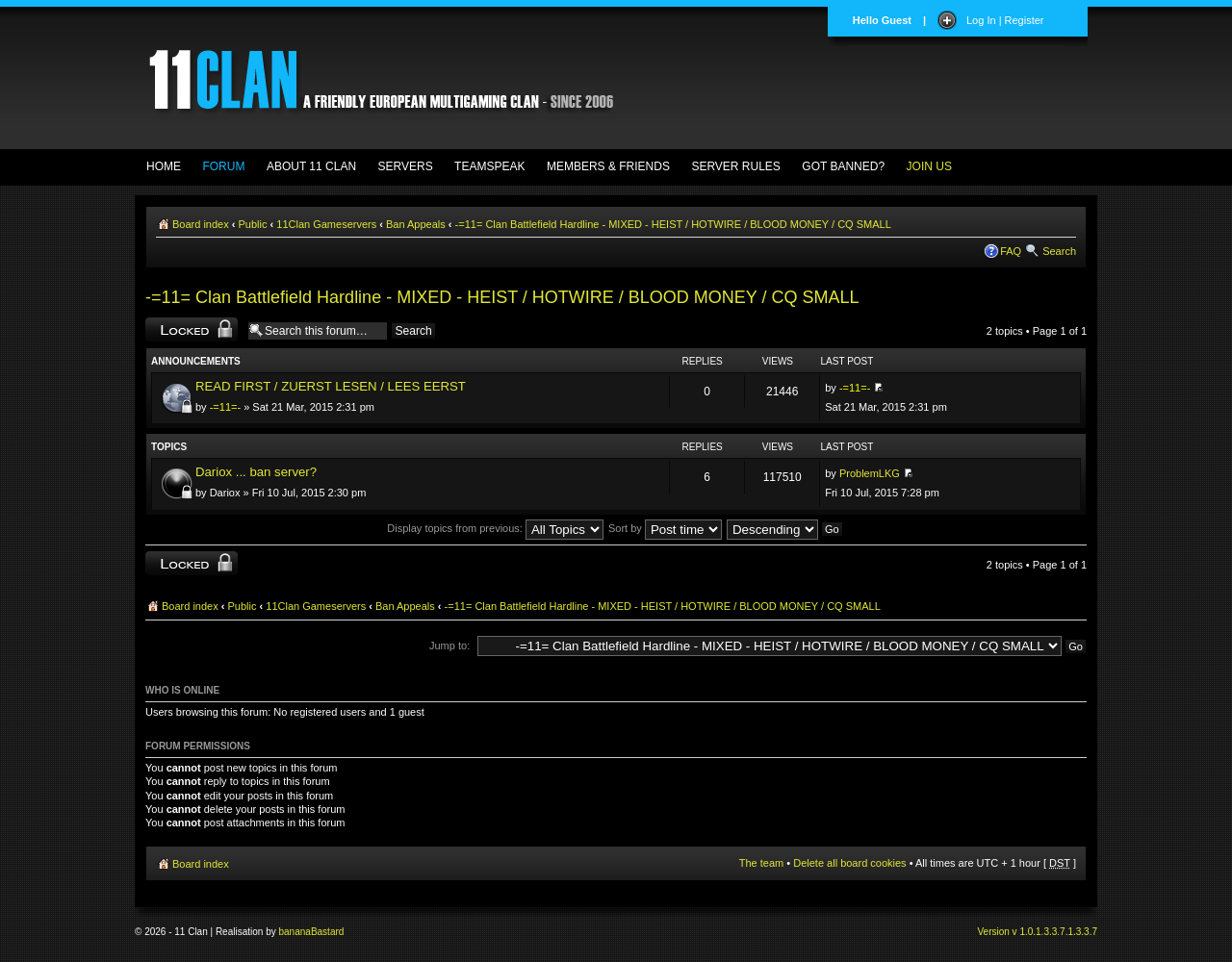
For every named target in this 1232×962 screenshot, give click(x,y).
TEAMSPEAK (489, 166)
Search (1059, 251)
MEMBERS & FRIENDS (608, 166)
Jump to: (449, 645)
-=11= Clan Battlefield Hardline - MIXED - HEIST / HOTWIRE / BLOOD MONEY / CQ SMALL (673, 224)
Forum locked (191, 329)
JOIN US (929, 166)
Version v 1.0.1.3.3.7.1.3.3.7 (1037, 931)
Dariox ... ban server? (256, 472)
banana (295, 931)
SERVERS (405, 166)
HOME (163, 166)
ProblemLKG (869, 473)
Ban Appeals (416, 224)
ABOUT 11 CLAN (311, 166)
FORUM (223, 166)
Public (253, 224)
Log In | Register (1005, 20)
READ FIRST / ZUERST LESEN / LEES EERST (330, 386)
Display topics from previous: (495, 528)
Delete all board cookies (849, 863)
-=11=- (225, 407)
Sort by (665, 528)
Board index (200, 224)
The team (761, 863)
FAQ (1010, 251)
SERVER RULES (735, 166)
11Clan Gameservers (326, 224)
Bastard (327, 931)
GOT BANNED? (843, 166)
